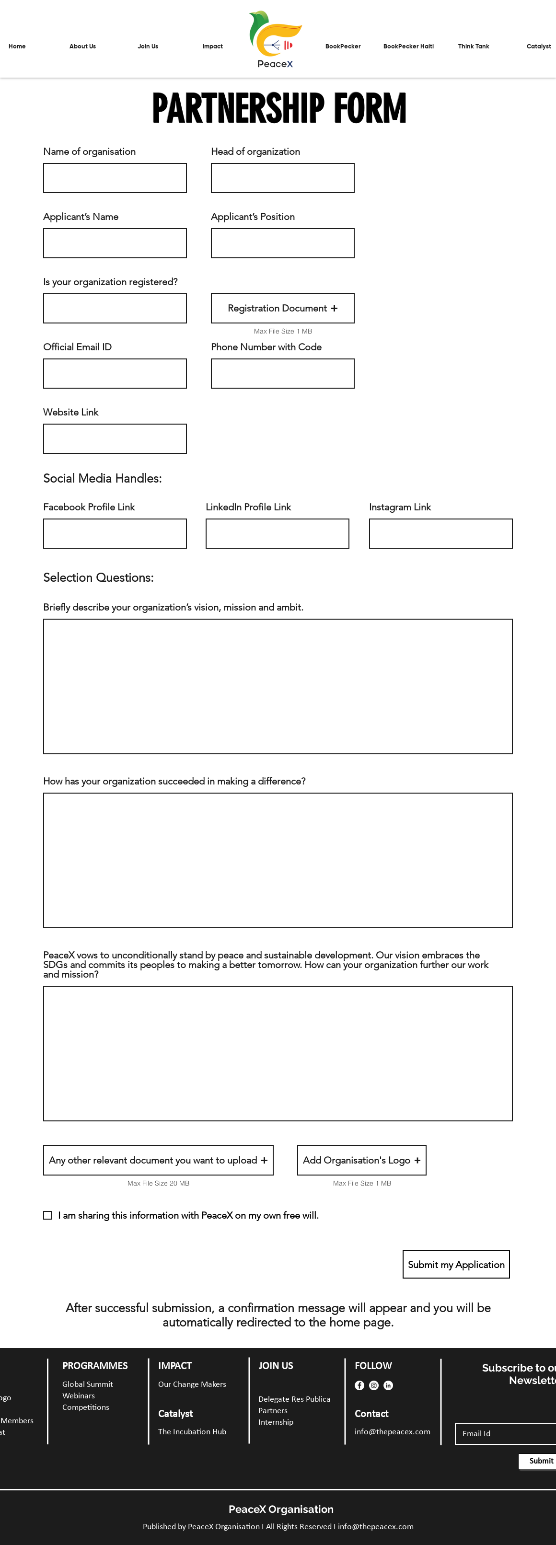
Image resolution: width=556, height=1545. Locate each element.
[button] (147, 47)
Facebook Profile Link (89, 507)
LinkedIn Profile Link (248, 507)
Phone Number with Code (266, 347)
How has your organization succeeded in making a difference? (174, 781)
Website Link (70, 412)
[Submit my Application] (456, 1264)
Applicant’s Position (253, 216)
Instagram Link (400, 507)
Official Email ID (77, 347)
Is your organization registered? (110, 282)
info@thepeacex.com (392, 1432)
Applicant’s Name (80, 216)
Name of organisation (89, 151)
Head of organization (255, 151)
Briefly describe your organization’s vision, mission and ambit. (173, 607)
